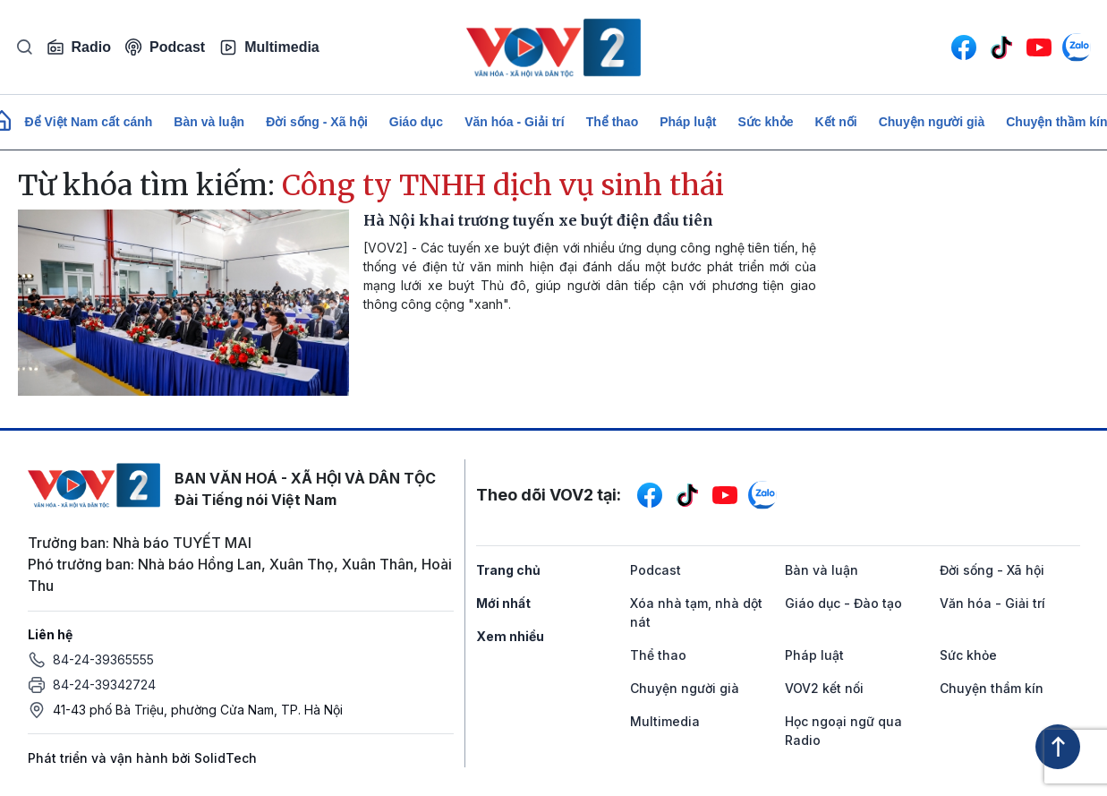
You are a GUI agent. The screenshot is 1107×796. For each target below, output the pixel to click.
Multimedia (269, 47)
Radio (79, 47)
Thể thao (612, 122)
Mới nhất (503, 603)
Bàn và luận (209, 122)
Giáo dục (416, 122)
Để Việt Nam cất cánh (89, 122)
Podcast (165, 47)
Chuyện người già (932, 122)
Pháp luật (688, 122)
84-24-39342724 (104, 684)
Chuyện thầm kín (991, 688)
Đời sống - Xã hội (317, 122)
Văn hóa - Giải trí (514, 122)
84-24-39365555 (103, 659)
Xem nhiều (510, 636)
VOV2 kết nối (824, 688)
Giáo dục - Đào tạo (843, 603)
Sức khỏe (765, 122)
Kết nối (836, 122)
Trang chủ (508, 570)
